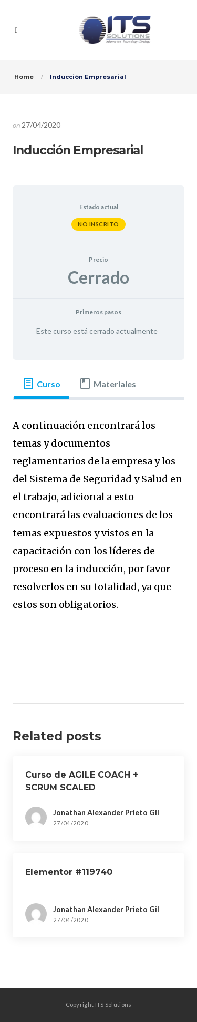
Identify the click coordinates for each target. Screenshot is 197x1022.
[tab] (41, 384)
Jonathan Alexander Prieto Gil (106, 812)
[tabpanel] (98, 522)
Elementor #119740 (68, 872)
